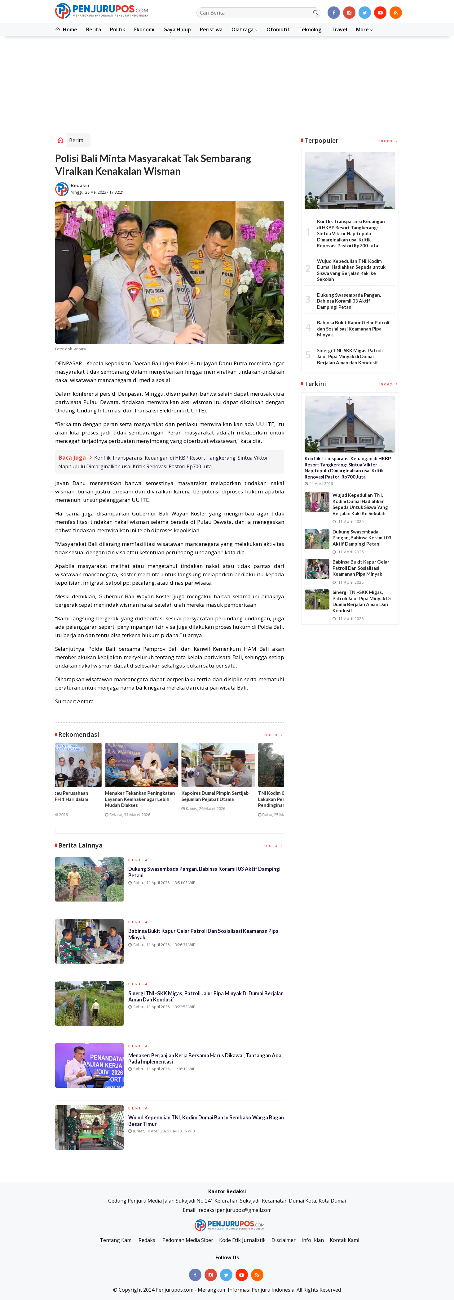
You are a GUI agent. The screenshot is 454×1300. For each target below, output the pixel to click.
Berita (93, 29)
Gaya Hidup (177, 29)
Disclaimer (283, 1240)
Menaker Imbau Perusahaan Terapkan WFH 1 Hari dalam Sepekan (238, 799)
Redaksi (80, 185)
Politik (117, 29)
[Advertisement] (227, 86)
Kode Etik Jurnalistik (242, 1240)
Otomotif (278, 29)
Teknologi (310, 29)
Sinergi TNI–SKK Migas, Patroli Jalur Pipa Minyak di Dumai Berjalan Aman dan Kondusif (197, 999)
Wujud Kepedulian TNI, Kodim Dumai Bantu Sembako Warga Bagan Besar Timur (200, 1123)
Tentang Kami (116, 1240)
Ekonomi (144, 29)
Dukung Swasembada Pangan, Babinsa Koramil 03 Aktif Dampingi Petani (194, 875)
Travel (339, 29)
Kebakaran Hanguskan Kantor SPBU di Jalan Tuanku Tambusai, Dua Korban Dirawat (166, 799)
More (362, 29)
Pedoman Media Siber (187, 1240)
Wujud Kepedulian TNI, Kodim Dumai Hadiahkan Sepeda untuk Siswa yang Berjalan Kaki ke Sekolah (351, 270)
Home (66, 29)
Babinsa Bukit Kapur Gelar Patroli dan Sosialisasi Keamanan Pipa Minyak (205, 937)
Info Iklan (313, 1240)
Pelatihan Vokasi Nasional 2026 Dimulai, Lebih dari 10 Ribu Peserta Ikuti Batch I (89, 799)
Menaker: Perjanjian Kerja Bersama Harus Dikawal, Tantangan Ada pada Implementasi (201, 1061)
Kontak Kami (344, 1240)
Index (274, 735)
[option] (93, 782)
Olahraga (242, 29)
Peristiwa (211, 29)
